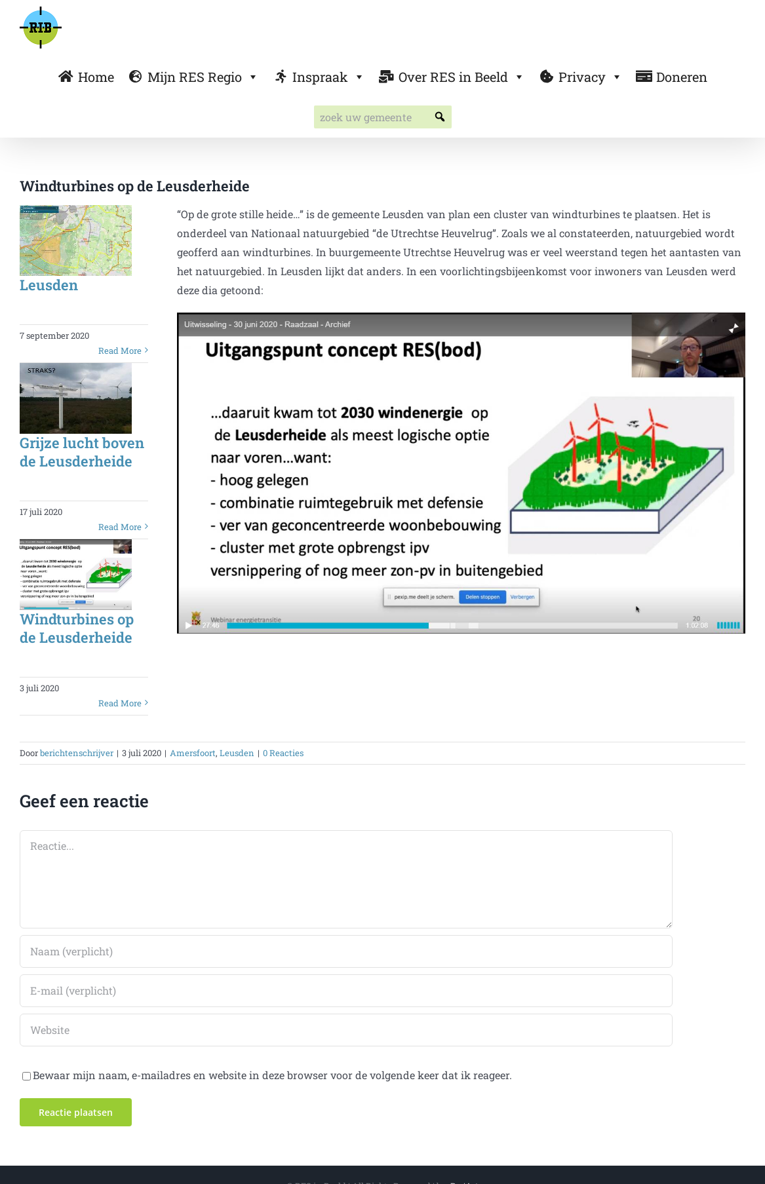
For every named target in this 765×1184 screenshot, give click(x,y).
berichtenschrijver (76, 753)
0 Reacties (283, 753)
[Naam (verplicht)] (346, 951)
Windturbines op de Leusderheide (77, 628)
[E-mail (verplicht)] (346, 990)
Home (96, 76)
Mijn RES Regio (203, 76)
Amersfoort (193, 753)
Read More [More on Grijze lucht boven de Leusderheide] (120, 527)
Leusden (49, 284)
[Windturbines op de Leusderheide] (76, 574)
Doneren (681, 76)
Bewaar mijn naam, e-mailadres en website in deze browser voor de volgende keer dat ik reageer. (272, 1075)
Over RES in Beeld (462, 76)
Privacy (591, 76)
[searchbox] (383, 116)
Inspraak (328, 76)
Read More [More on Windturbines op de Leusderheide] (120, 703)
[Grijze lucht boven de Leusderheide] (76, 398)
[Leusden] (76, 240)
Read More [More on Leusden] (120, 350)
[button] (440, 116)
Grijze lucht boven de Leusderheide (82, 452)
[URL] (346, 1030)
